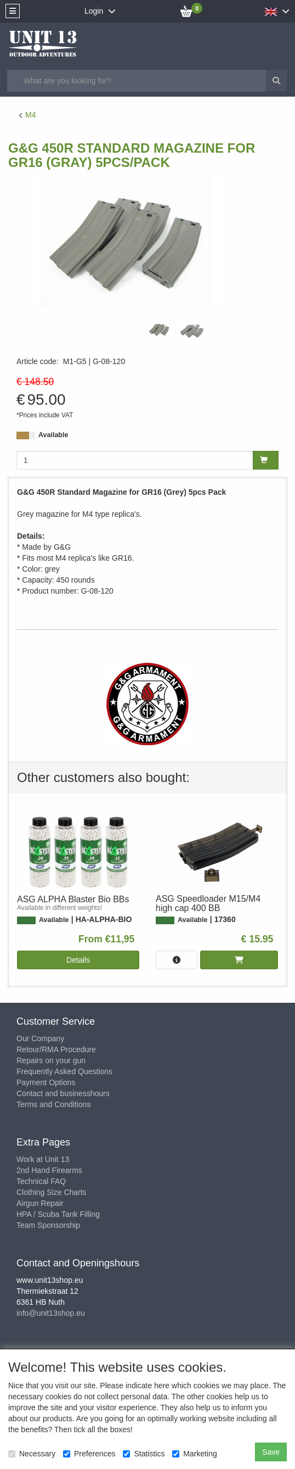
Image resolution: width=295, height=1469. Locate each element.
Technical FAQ (41, 1181)
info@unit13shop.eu (50, 1313)
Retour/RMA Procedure (56, 1049)
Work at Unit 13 (42, 1159)
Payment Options (45, 1082)
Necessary (31, 1453)
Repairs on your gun (51, 1060)
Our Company (40, 1038)
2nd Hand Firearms (49, 1170)
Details (78, 960)
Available (53, 435)
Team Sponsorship (48, 1225)
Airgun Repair (40, 1203)
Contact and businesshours (63, 1093)
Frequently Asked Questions (64, 1071)
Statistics (143, 1453)
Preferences (89, 1453)
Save (271, 1452)
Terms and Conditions (53, 1104)
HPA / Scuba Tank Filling (58, 1214)
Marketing (194, 1453)
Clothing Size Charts (51, 1192)
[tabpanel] (159, 329)
